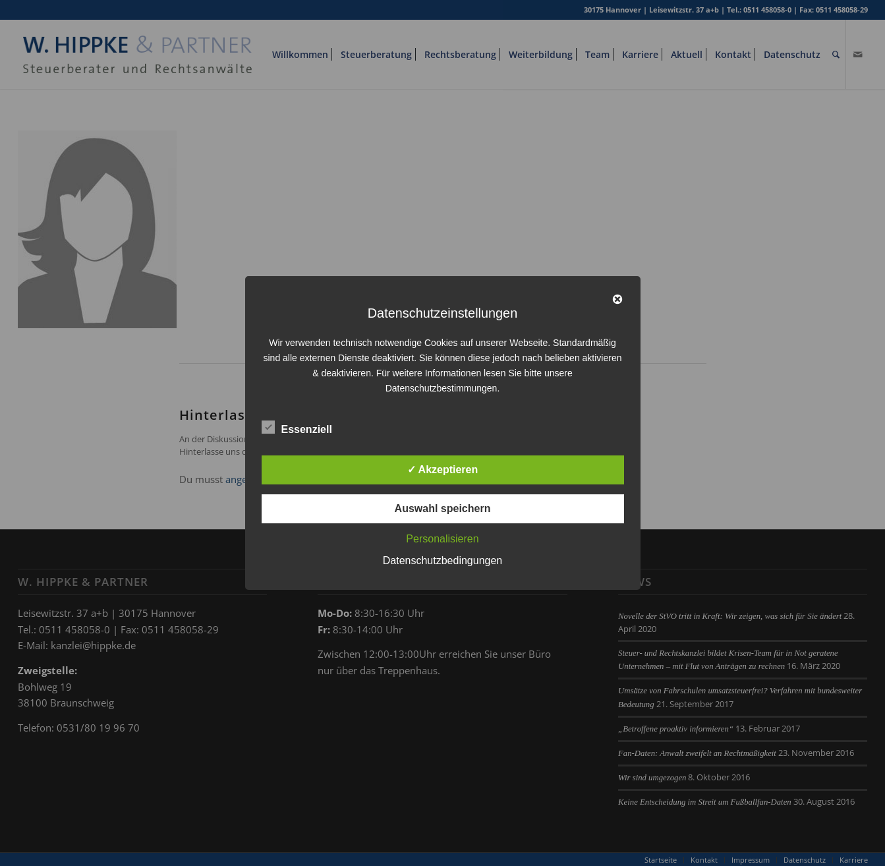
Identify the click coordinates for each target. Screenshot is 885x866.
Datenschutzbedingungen (442, 560)
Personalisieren (442, 538)
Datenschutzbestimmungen (441, 388)
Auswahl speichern (443, 508)
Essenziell (297, 427)
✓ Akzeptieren (442, 469)
